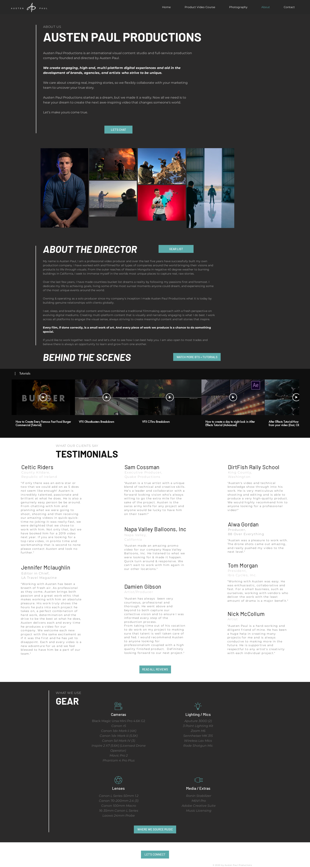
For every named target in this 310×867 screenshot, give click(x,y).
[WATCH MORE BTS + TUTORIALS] (197, 357)
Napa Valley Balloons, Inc (155, 529)
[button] (22, 373)
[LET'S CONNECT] (155, 855)
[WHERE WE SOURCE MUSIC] (155, 829)
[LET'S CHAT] (118, 130)
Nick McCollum (246, 613)
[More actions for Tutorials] (22, 373)
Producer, (237, 530)
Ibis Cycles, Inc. (242, 575)
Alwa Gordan (243, 524)
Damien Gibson (142, 586)
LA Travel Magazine (39, 578)
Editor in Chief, (35, 573)
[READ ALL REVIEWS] (155, 669)
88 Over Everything (246, 534)
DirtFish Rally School (254, 467)
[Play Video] (43, 397)
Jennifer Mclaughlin (45, 567)
